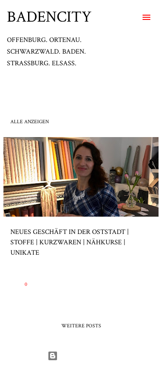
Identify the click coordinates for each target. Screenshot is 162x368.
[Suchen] (129, 17)
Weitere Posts (81, 326)
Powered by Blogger (81, 355)
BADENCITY (49, 17)
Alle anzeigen (29, 121)
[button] (146, 284)
